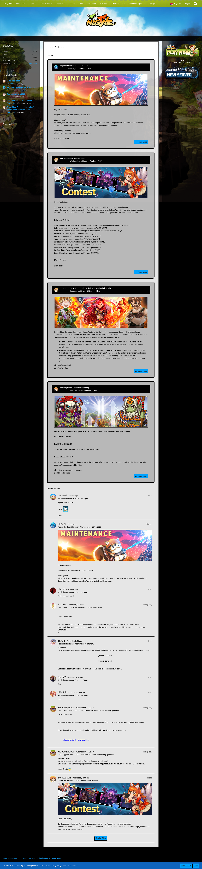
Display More (101, 838)
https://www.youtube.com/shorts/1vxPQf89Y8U (86, 228)
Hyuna (62, 589)
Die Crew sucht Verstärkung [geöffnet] (104, 711)
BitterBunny (32, 63)
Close (196, 866)
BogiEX (62, 604)
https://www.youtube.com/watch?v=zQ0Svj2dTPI (79, 236)
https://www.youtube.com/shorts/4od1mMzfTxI (79, 250)
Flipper (9, 90)
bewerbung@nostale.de (103, 764)
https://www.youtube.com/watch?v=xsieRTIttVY (78, 253)
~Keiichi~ (63, 692)
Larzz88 (10, 83)
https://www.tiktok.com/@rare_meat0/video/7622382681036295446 (92, 231)
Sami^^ (62, 677)
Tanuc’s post (67, 607)
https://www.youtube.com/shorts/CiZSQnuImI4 (80, 234)
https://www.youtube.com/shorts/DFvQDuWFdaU (78, 239)
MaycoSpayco (66, 707)
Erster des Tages (13, 81)
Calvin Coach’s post (70, 711)
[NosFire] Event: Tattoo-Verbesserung (74, 388)
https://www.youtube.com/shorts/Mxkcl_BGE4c (80, 245)
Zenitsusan (11, 103)
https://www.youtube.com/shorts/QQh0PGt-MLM (84, 242)
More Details (186, 866)
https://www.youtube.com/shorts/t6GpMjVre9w (81, 247)
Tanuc (9, 97)
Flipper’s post (67, 755)
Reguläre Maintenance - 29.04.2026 (21, 87)
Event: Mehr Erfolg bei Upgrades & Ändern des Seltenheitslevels (85, 288)
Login (187, 4)
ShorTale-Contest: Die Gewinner (19, 101)
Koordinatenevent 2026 (16, 94)
